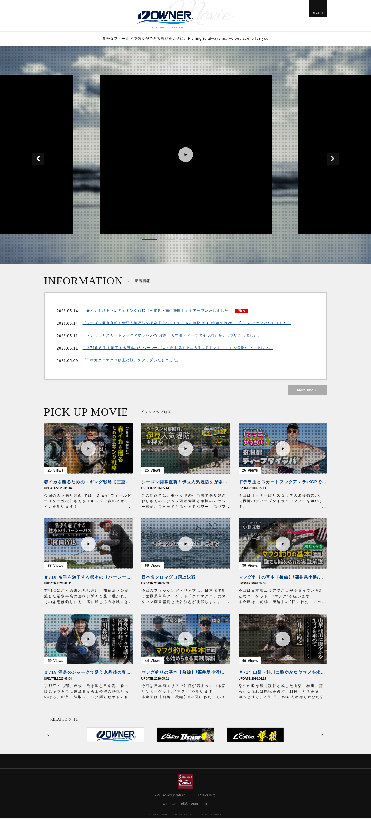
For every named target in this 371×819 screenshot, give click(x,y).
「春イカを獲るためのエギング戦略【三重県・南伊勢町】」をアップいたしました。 (158, 311)
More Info (307, 391)
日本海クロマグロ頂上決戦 (168, 578)
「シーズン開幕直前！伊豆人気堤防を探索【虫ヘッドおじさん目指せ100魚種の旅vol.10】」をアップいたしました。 (187, 324)
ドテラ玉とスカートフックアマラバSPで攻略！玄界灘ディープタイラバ (283, 482)
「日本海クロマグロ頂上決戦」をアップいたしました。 (132, 361)
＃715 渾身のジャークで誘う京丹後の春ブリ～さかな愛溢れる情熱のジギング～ (88, 673)
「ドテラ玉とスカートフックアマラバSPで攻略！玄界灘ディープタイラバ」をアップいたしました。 (172, 336)
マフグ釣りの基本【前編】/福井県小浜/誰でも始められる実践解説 (185, 673)
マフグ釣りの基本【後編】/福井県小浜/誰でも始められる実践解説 (283, 578)
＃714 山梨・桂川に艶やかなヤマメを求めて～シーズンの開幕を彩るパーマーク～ (283, 673)
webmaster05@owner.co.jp (185, 804)
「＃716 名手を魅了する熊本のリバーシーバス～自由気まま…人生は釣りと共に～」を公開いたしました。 (178, 349)
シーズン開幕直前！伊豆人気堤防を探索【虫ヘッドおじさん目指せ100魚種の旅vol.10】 (185, 482)
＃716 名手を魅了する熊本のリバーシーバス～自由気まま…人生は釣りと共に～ (88, 578)
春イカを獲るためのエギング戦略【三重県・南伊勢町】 (88, 482)
